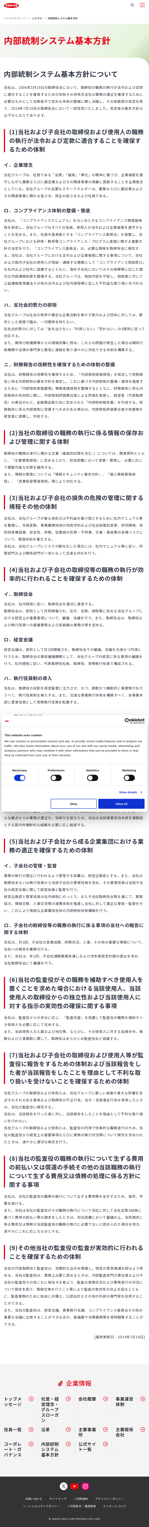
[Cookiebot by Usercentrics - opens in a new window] (128, 721)
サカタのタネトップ (15, 18)
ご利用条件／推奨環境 (81, 1506)
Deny (73, 803)
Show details (128, 792)
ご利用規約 (81, 1499)
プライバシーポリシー (109, 1499)
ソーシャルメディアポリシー (41, 1506)
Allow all (121, 803)
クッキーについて (114, 1506)
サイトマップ (58, 1499)
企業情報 (37, 18)
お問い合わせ (33, 1499)
